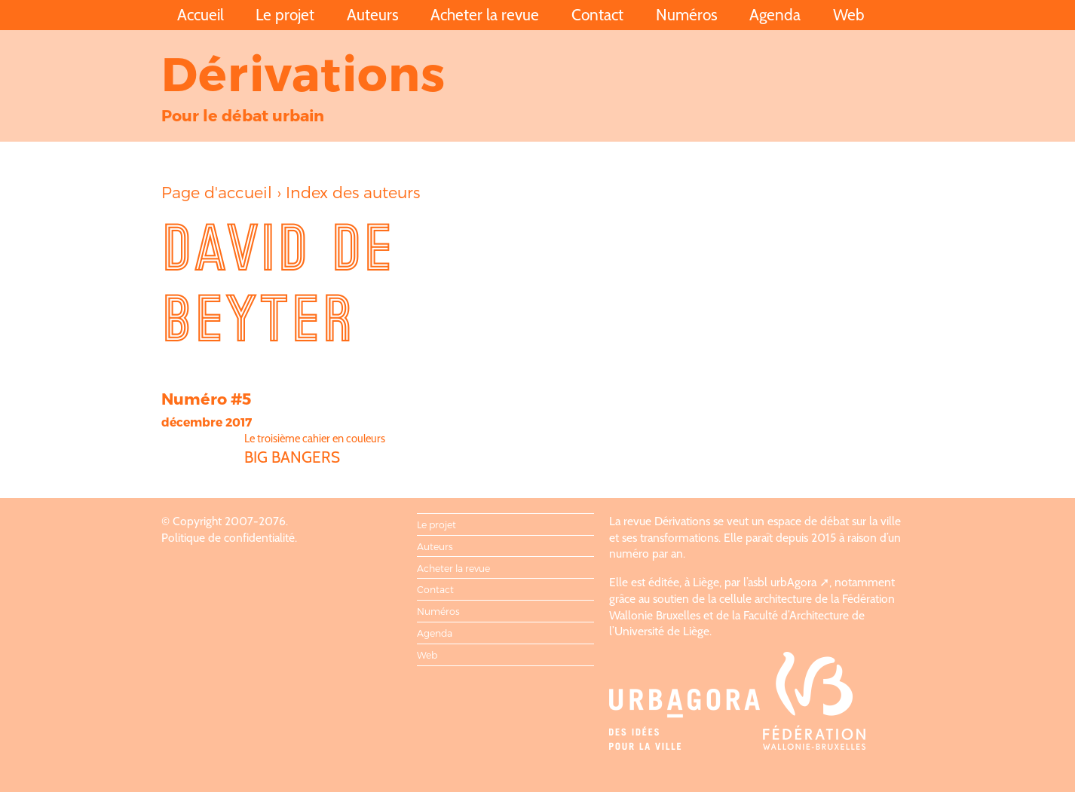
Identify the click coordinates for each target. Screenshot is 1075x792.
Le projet (285, 14)
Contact (597, 14)
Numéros (687, 14)
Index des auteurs (353, 191)
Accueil (200, 14)
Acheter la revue (484, 14)
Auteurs (373, 14)
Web (849, 14)
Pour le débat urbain (242, 114)
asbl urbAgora (782, 582)
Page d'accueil (216, 191)
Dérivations (303, 72)
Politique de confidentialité (228, 538)
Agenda (775, 14)
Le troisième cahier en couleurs (314, 438)
